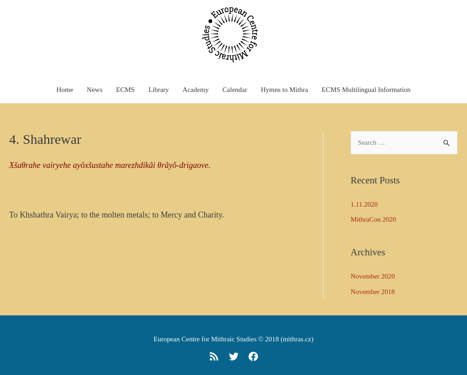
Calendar (235, 89)
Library (158, 89)
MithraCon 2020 (373, 219)
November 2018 (373, 291)
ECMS (125, 89)
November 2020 (373, 276)
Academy (195, 89)
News (94, 89)
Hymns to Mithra (284, 89)
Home (65, 89)
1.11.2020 (364, 204)
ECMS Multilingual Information (366, 89)
